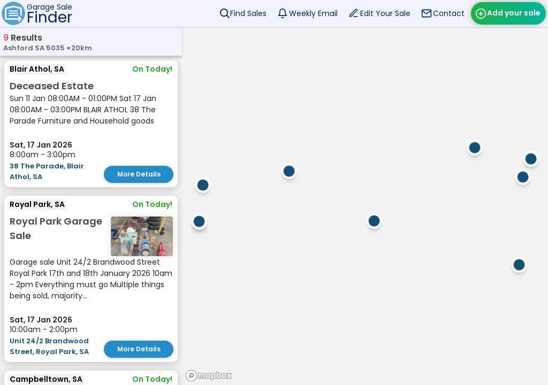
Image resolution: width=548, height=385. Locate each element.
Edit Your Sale (385, 13)
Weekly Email (313, 13)
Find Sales (248, 13)
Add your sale (514, 12)
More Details (139, 174)
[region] (365, 206)
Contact (449, 13)
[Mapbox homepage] (208, 375)
